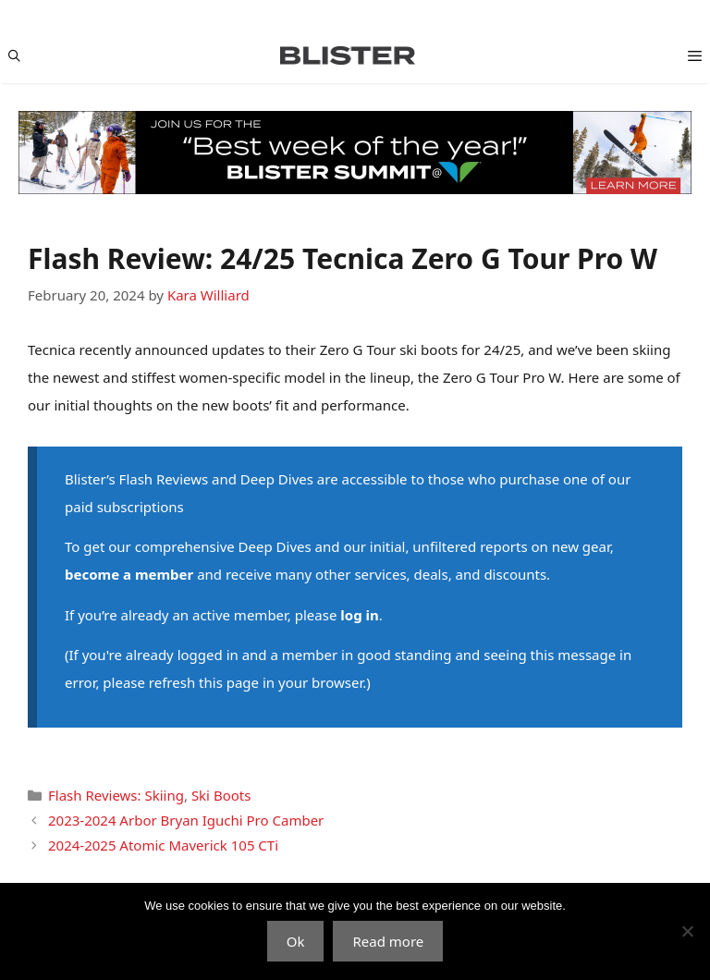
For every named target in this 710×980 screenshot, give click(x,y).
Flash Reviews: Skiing (116, 795)
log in (359, 615)
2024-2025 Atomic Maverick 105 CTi (163, 845)
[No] (687, 931)
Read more (387, 941)
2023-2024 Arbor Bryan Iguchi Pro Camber (186, 820)
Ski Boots (221, 795)
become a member (129, 574)
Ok (296, 941)
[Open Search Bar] (14, 55)
